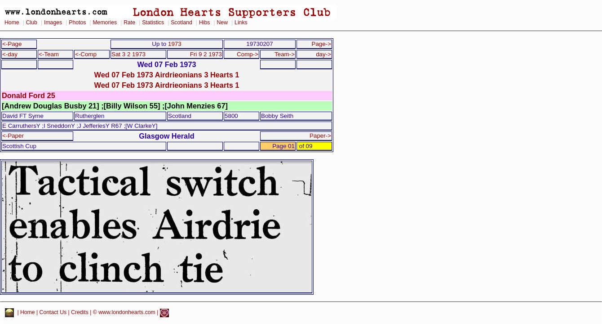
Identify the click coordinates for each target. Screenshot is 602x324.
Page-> (321, 43)
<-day (10, 54)
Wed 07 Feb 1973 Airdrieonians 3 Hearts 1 (166, 75)
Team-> (284, 54)
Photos (77, 22)
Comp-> (247, 54)
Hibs (204, 22)
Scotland (181, 22)
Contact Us (53, 313)
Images (53, 22)
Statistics (153, 22)
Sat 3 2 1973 (128, 54)
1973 (174, 43)
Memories (105, 22)
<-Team (49, 54)
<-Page (12, 43)
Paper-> (320, 135)
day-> (323, 54)
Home (11, 22)
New (222, 22)
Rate (129, 22)
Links (241, 22)
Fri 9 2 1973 (206, 54)
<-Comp (86, 54)
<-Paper (13, 135)
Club (31, 22)
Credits (80, 313)
